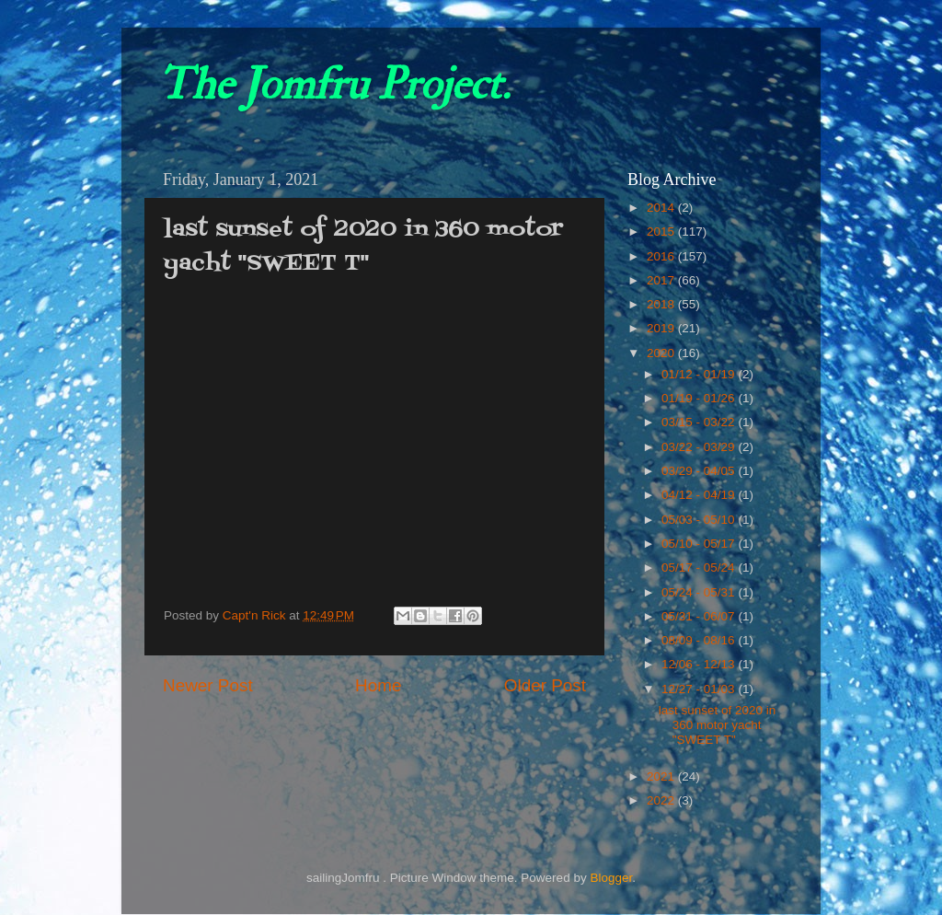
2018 (662, 304)
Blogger (611, 878)
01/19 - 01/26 (699, 398)
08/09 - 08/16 (699, 640)
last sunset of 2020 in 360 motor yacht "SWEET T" (717, 725)
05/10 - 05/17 (699, 543)
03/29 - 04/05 (699, 471)
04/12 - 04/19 (699, 495)
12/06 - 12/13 (699, 664)
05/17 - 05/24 (699, 567)
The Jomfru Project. (334, 84)
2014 (662, 207)
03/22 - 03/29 (699, 447)
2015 (662, 231)
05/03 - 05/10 (699, 520)
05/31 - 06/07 (699, 616)
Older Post (545, 685)
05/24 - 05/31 (699, 592)
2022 (662, 800)
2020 (662, 353)
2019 (662, 328)
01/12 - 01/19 (699, 374)
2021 (662, 776)
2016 (662, 256)
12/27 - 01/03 (699, 689)
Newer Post (208, 685)
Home (378, 685)
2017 (662, 280)
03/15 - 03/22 (699, 422)
